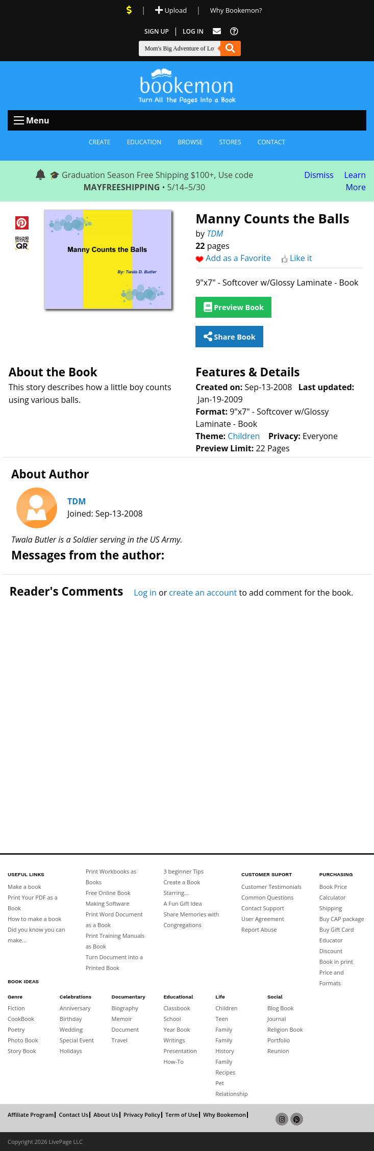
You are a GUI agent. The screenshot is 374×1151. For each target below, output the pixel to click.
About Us (105, 1115)
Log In (193, 31)
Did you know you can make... (36, 935)
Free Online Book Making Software (108, 898)
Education (144, 142)
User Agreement (262, 919)
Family (223, 1029)
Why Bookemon (224, 1115)
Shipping (330, 908)
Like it (301, 258)
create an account (203, 592)
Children (244, 436)
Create (100, 142)
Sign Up (156, 31)
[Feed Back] (217, 31)
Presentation (180, 1051)
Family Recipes (225, 1067)
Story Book (22, 1051)
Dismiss (318, 175)
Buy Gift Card (336, 929)
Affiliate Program (31, 1115)
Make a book (24, 886)
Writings (174, 1040)
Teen (221, 1018)
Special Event (77, 1040)
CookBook (21, 1018)
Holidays (71, 1051)
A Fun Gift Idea (182, 903)
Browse (190, 142)
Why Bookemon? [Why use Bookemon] (236, 10)
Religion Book (285, 1029)
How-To (173, 1061)
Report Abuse (259, 929)
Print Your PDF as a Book (33, 902)
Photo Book (23, 1040)
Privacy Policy (141, 1115)
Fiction (16, 1008)
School (172, 1018)
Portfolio (278, 1040)
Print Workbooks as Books (111, 876)
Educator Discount (331, 945)
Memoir (122, 1018)
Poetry (16, 1029)
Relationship (231, 1093)
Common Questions (267, 897)
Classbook (176, 1008)
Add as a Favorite (238, 258)
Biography (125, 1008)
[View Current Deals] (129, 10)
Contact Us (73, 1115)
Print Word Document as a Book (114, 919)
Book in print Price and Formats (336, 972)
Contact (271, 142)
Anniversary (75, 1008)
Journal (276, 1018)
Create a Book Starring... (181, 887)
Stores (230, 142)
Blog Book (280, 1008)
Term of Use (181, 1115)
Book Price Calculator (333, 892)
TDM (215, 233)
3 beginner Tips (183, 871)
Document (125, 1029)
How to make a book (34, 919)
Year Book (176, 1029)
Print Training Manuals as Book (115, 941)
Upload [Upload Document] (171, 10)
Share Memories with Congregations (191, 919)
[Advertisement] (187, 704)
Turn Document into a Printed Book (114, 962)
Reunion (278, 1051)
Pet (219, 1083)
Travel (120, 1040)
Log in (145, 592)
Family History (224, 1045)
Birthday (71, 1018)
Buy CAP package (341, 919)
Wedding (71, 1029)
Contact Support (262, 908)
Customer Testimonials (271, 886)
